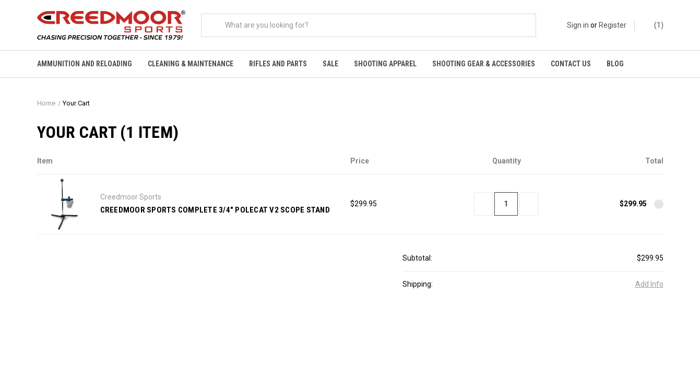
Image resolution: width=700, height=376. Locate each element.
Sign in (578, 25)
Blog (615, 64)
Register (612, 25)
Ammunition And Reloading (84, 64)
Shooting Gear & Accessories (483, 64)
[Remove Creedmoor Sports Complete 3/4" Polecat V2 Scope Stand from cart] (658, 205)
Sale (330, 64)
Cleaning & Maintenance (190, 64)
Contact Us (571, 64)
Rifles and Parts (278, 64)
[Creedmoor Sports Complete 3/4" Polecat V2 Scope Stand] (506, 205)
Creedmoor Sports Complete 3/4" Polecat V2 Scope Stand (215, 211)
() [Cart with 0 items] (653, 25)
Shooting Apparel (385, 64)
